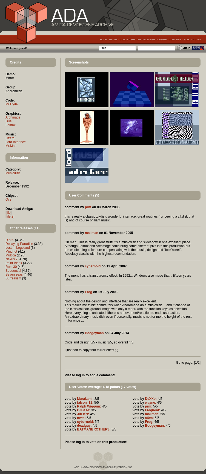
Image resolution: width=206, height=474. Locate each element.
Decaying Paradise (19, 244)
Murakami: (85, 399)
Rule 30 (11, 267)
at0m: (149, 418)
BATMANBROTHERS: (93, 429)
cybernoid (93, 266)
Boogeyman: (155, 425)
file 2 (9, 216)
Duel (8, 121)
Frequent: (152, 410)
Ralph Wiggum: (89, 406)
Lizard (10, 138)
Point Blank (13, 263)
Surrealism (13, 278)
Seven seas (14, 274)
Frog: (149, 422)
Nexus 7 (11, 259)
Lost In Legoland (17, 248)
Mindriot (11, 251)
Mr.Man (10, 146)
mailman (91, 233)
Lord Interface (15, 142)
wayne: (150, 402)
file (8, 213)
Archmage (13, 117)
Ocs (8, 199)
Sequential (13, 271)
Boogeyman (94, 333)
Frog (88, 292)
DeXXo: (151, 399)
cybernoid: (85, 422)
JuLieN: (83, 414)
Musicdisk (12, 173)
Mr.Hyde (11, 104)
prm (88, 207)
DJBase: (83, 410)
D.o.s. (9, 240)
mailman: (152, 414)
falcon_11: (85, 402)
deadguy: (84, 425)
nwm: (81, 418)
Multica (10, 255)
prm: (148, 406)
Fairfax (10, 125)
